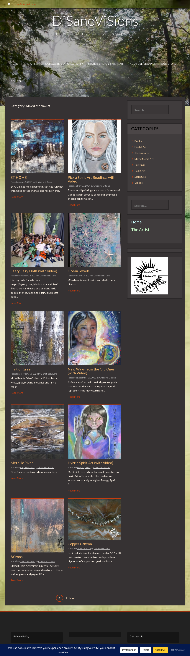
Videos (139, 182)
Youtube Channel (142, 63)
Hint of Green (21, 369)
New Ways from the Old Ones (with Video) (91, 371)
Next (72, 598)
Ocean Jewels (79, 271)
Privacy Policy (21, 636)
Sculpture (140, 176)
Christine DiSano (43, 181)
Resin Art (140, 170)
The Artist (32, 63)
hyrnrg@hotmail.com (24, 4)
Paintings (140, 164)
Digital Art (140, 147)
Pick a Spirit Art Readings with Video (91, 179)
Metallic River (22, 463)
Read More (17, 196)
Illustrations (142, 152)
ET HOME (19, 177)
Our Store (168, 63)
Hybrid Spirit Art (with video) (90, 463)
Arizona (17, 557)
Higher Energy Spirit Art (106, 63)
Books (138, 141)
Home (15, 63)
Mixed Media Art (144, 158)
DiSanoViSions (95, 20)
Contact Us (136, 636)
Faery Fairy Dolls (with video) (34, 271)
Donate (16, 81)
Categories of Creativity (64, 63)
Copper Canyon (80, 544)
